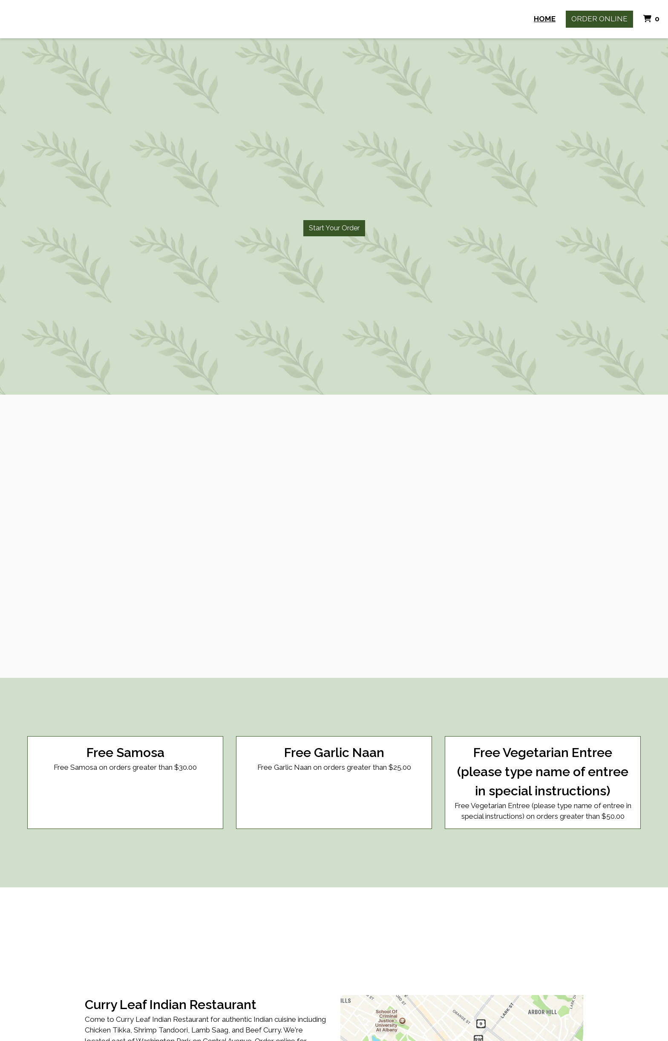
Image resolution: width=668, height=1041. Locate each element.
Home (545, 18)
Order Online (599, 18)
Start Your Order (334, 228)
